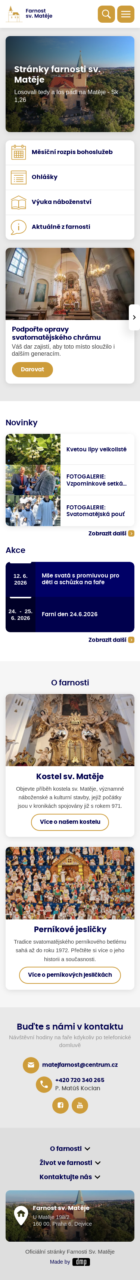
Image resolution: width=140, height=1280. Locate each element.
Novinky (22, 423)
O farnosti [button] (66, 1149)
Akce (15, 550)
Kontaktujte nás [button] (66, 1177)
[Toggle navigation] (125, 14)
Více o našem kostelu (70, 822)
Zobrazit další (107, 534)
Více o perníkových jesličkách (70, 975)
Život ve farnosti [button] (66, 1163)
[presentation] (134, 317)
